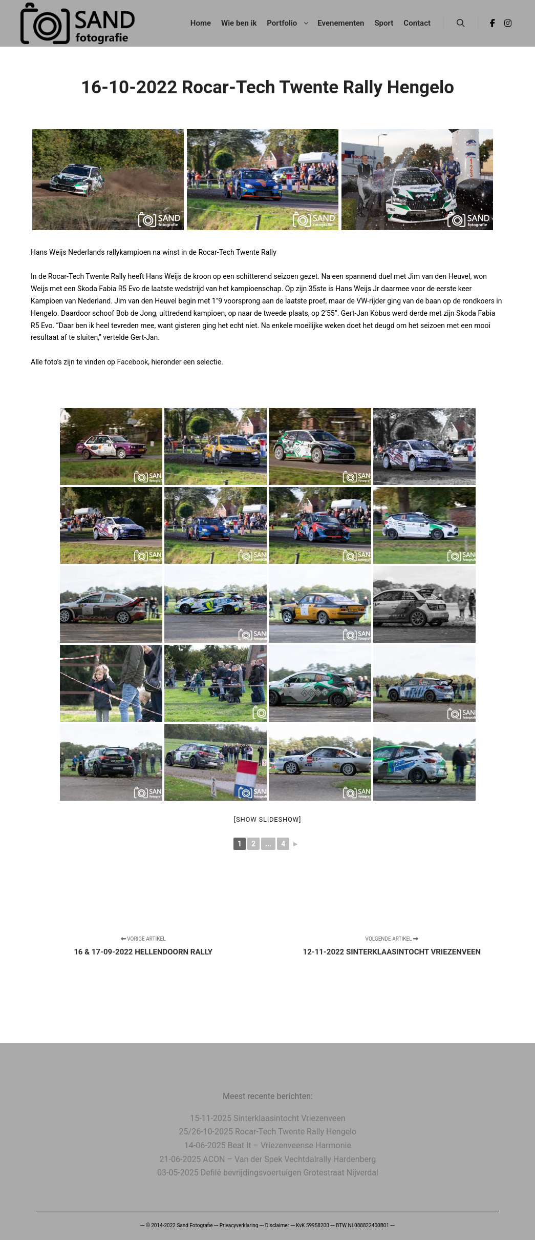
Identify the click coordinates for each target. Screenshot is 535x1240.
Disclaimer (277, 1225)
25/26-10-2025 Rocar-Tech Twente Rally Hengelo (268, 1131)
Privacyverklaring (239, 1225)
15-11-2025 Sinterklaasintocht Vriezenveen (267, 1118)
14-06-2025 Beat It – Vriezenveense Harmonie (267, 1145)
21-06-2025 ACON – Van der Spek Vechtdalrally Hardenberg (268, 1159)
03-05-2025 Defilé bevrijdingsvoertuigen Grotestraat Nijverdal (267, 1172)
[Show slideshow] (267, 819)
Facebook (132, 362)
